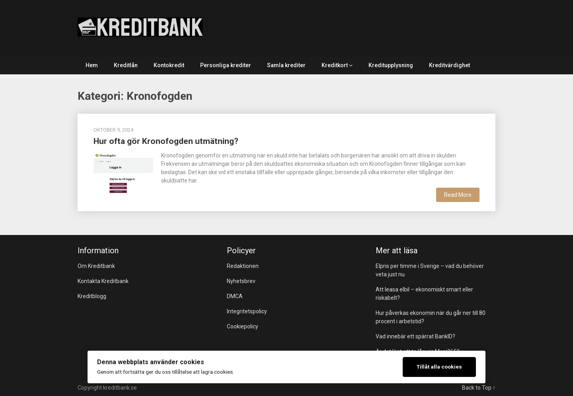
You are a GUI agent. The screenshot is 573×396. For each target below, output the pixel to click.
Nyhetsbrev (241, 281)
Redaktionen (243, 266)
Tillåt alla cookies (439, 366)
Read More (458, 195)
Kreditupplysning (390, 65)
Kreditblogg (92, 296)
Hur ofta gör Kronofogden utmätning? (166, 141)
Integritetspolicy (247, 311)
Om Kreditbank (96, 266)
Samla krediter (286, 65)
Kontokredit (169, 65)
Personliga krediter (225, 65)
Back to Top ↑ (478, 387)
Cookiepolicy (242, 326)
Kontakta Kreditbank (103, 281)
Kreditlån (126, 65)
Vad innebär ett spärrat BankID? (415, 336)
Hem (92, 65)
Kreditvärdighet (449, 65)
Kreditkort (335, 65)
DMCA (235, 296)
